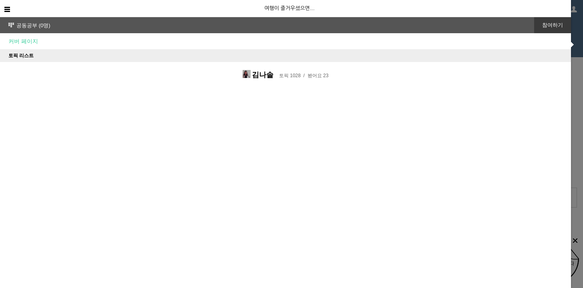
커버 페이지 (23, 41)
